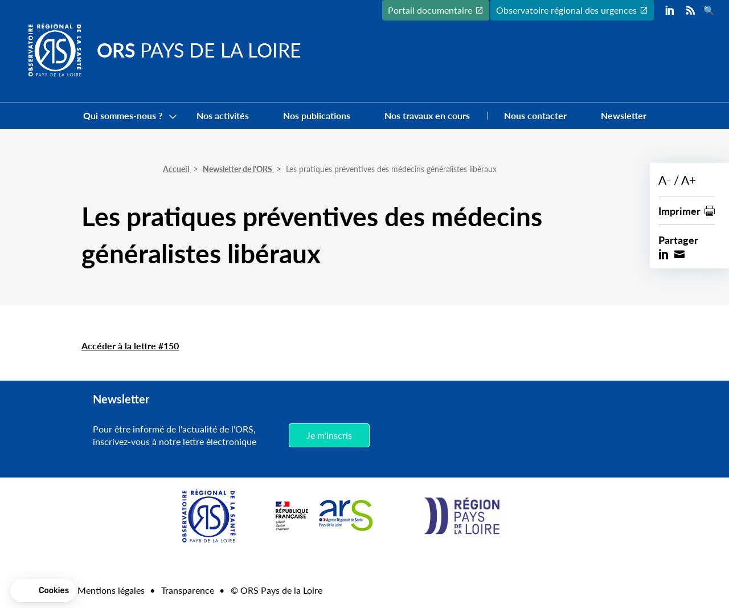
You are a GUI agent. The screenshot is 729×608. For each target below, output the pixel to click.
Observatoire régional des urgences (566, 10)
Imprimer (679, 210)
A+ (688, 180)
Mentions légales (111, 590)
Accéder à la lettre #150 (130, 345)
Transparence (187, 590)
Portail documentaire (430, 10)
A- (664, 180)
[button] (43, 591)
